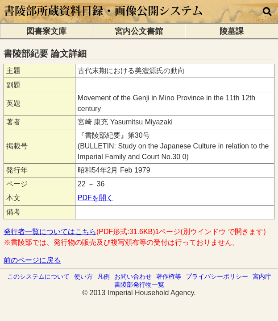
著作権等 (168, 276)
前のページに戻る (32, 260)
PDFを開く (95, 198)
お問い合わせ (133, 276)
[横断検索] (267, 11)
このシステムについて (38, 276)
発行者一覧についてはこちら (50, 231)
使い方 (83, 276)
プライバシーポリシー (217, 276)
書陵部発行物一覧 (139, 284)
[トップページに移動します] (104, 19)
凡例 (103, 276)
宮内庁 (262, 276)
